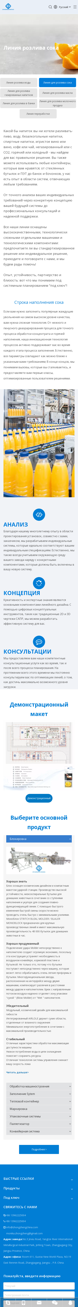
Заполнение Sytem (22, 1094)
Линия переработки (38, 113)
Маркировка (18, 1109)
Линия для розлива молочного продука (58, 103)
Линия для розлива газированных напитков (19, 93)
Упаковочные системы (25, 1116)
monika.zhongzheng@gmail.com (24, 1233)
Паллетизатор (19, 1124)
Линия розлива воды (18, 82)
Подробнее (39, 1149)
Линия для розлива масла (57, 92)
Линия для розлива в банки (19, 103)
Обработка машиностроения (29, 1086)
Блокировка (18, 839)
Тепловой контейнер (24, 1101)
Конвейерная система (25, 1131)
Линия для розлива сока (57, 82)
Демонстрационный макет (39, 800)
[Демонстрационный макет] (39, 755)
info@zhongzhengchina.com (22, 1227)
